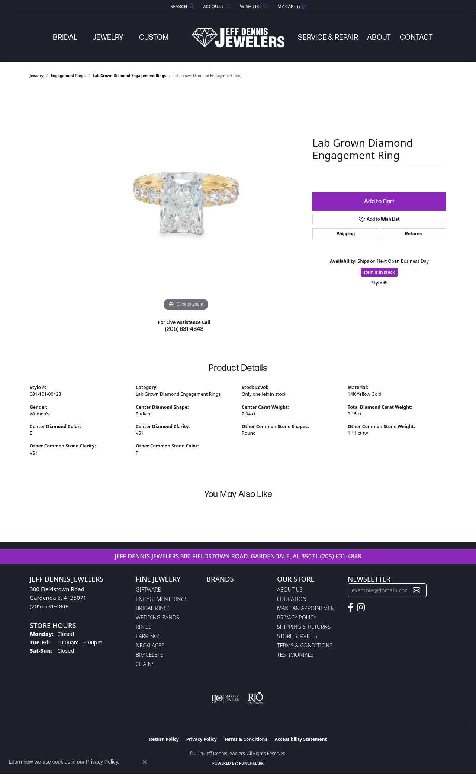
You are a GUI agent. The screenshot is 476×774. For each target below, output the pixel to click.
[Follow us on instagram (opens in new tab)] (361, 607)
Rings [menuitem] (143, 626)
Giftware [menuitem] (148, 589)
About (379, 37)
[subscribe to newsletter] (416, 590)
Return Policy (164, 739)
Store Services (297, 636)
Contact (416, 37)
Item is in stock (379, 272)
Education (291, 598)
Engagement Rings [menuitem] (162, 598)
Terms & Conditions (304, 645)
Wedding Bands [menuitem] (157, 617)
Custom (153, 37)
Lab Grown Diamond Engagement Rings (129, 75)
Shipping (346, 234)
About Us (290, 589)
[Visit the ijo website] (225, 698)
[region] (186, 201)
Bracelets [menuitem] (149, 654)
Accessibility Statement (300, 739)
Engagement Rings (68, 75)
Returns (413, 234)
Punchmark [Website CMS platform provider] (251, 763)
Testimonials (295, 654)
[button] (181, 6)
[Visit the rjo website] (255, 698)
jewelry (37, 75)
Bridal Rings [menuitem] (153, 608)
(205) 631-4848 (184, 329)
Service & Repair (328, 37)
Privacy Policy (296, 617)
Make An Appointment (307, 608)
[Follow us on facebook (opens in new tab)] (350, 607)
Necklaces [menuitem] (150, 645)
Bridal (65, 37)
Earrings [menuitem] (148, 636)
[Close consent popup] (144, 762)
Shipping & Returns (304, 626)
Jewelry (108, 37)
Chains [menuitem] (145, 664)
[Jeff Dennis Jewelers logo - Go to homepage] (238, 37)
